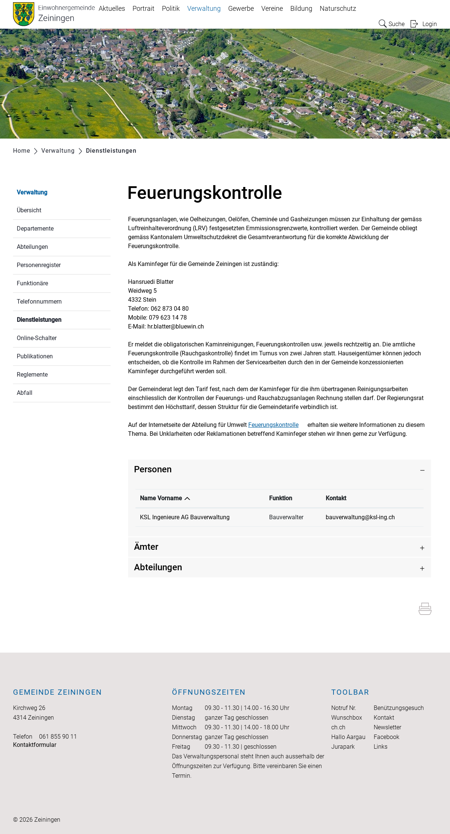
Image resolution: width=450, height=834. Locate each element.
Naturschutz (338, 8)
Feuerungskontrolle (277, 424)
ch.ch (338, 727)
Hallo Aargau (348, 737)
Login (429, 24)
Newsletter (387, 727)
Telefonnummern (39, 301)
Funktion (280, 498)
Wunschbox (346, 717)
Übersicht (29, 210)
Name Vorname (161, 498)
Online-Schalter (37, 338)
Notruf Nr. (343, 707)
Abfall (24, 392)
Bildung (301, 8)
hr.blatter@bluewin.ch (175, 326)
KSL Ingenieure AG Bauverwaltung (185, 517)
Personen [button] (153, 469)
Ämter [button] (146, 547)
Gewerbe (241, 8)
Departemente (35, 228)
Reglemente (32, 374)
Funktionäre (32, 283)
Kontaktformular (34, 744)
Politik (171, 8)
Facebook (386, 737)
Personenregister (39, 265)
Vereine (272, 8)
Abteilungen (32, 246)
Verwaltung (204, 8)
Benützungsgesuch (399, 707)
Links (380, 746)
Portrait (143, 8)
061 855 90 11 (58, 736)
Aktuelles (112, 8)
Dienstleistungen (57, 319)
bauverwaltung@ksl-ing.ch (360, 517)
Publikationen (35, 356)
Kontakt (336, 498)
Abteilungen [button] (158, 567)
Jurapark (343, 746)
